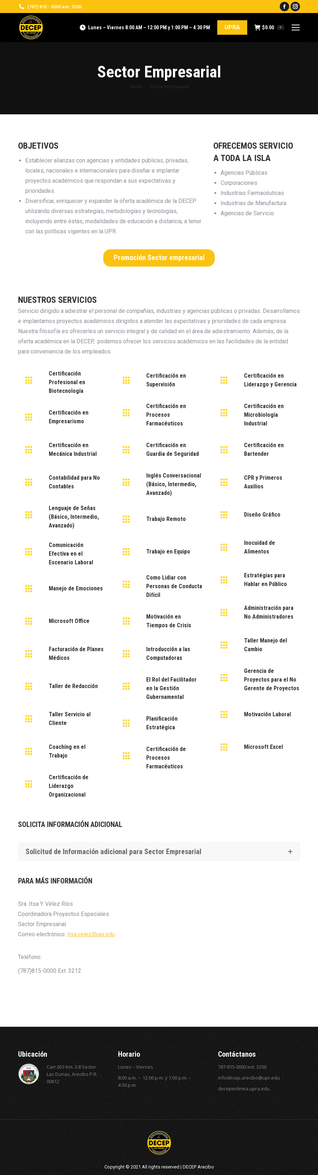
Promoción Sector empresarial (159, 257)
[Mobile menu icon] (295, 27)
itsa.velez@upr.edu (91, 934)
